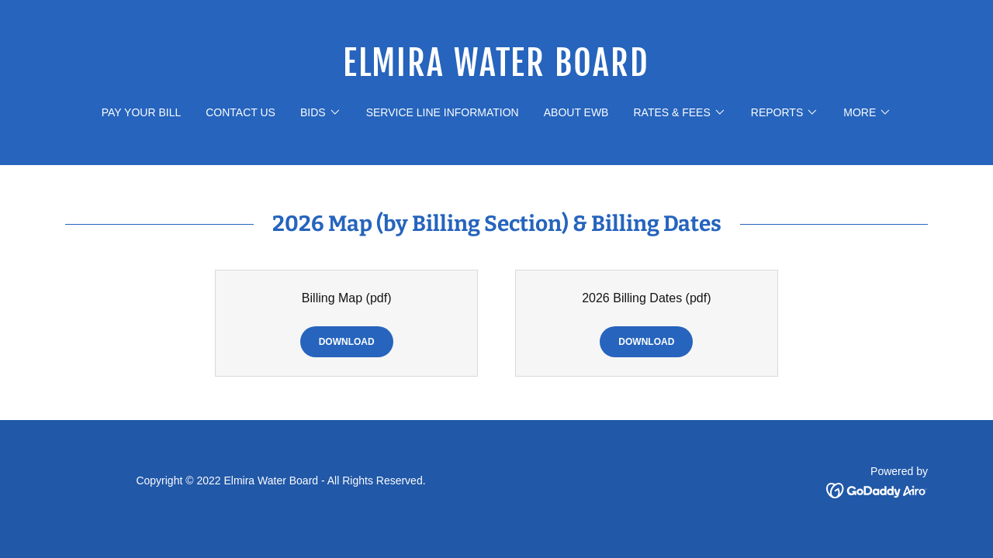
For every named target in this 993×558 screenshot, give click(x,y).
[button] (320, 112)
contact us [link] (240, 112)
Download (347, 341)
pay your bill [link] (141, 112)
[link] (496, 71)
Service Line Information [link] (442, 112)
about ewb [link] (576, 112)
